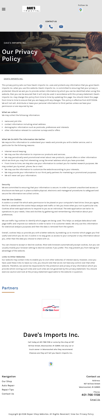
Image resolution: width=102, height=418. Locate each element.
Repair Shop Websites (37, 414)
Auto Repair (8, 385)
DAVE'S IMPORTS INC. (15, 43)
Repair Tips (8, 389)
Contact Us (8, 393)
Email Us (95, 400)
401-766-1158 (44, 342)
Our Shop (7, 381)
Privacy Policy (86, 414)
